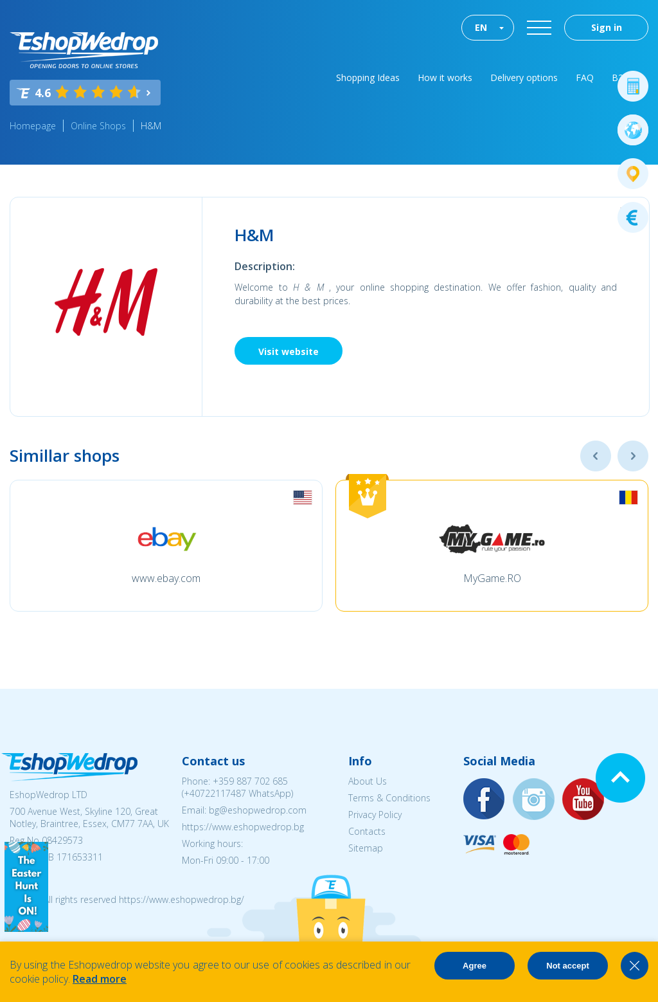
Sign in (606, 27)
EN (481, 27)
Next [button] (633, 456)
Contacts (367, 831)
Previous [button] (595, 456)
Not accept (567, 965)
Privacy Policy (375, 814)
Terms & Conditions (389, 798)
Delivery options (524, 77)
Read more (100, 979)
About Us (367, 781)
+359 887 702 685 (250, 781)
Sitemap (365, 848)
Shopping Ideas (368, 77)
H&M (151, 126)
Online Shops (98, 126)
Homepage (33, 126)
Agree (474, 965)
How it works (445, 77)
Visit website (288, 351)
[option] (166, 546)
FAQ (585, 77)
